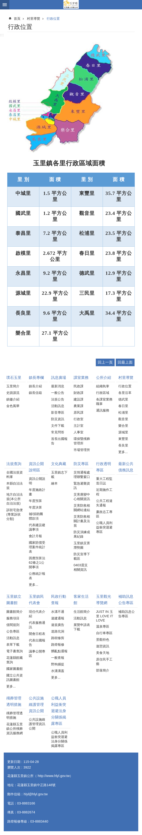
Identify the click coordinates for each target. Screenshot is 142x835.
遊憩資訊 (102, 646)
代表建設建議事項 (37, 527)
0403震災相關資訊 (81, 567)
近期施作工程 (104, 492)
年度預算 (35, 501)
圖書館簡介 (14, 612)
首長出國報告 (59, 441)
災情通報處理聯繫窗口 (82, 474)
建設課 (78, 399)
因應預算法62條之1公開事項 (37, 562)
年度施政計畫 (37, 492)
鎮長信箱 (35, 393)
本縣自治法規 (14, 486)
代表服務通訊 (37, 625)
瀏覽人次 (13, 767)
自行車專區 (104, 633)
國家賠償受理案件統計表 (37, 547)
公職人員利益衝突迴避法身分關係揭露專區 (58, 711)
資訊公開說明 (37, 481)
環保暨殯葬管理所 (82, 441)
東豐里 (123, 439)
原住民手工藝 (104, 661)
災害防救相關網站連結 (82, 508)
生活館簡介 (82, 612)
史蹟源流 (12, 393)
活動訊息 (57, 406)
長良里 (123, 445)
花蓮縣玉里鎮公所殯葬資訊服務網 (14, 728)
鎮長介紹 (35, 386)
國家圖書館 (14, 669)
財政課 (78, 393)
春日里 (123, 406)
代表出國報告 (37, 642)
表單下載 (12, 644)
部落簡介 (102, 670)
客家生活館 (81, 599)
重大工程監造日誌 (104, 481)
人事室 (78, 432)
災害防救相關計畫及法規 (82, 521)
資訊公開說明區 (36, 467)
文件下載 (57, 425)
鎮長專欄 (36, 378)
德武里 (123, 399)
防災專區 (81, 464)
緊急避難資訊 (82, 486)
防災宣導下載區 (82, 556)
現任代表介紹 (37, 614)
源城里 (123, 432)
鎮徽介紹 (12, 399)
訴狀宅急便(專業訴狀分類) (14, 514)
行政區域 (102, 393)
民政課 (78, 386)
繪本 (54, 483)
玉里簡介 (12, 386)
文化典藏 (58, 464)
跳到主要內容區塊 (2, 2)
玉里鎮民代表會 (36, 599)
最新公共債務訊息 (125, 467)
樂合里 (123, 425)
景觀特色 (102, 639)
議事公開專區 (37, 653)
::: (2, 35)
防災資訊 (57, 419)
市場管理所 (82, 450)
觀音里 (123, 419)
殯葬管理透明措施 (13, 701)
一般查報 (57, 658)
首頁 (17, 18)
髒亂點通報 (59, 651)
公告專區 (12, 631)
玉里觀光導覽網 (103, 599)
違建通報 (57, 618)
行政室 (78, 419)
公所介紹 (103, 378)
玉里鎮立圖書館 (13, 599)
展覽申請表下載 (82, 627)
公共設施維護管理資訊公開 (36, 704)
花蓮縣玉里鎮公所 (71, 4)
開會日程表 (37, 634)
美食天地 (102, 653)
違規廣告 (57, 625)
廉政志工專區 (104, 514)
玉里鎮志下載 (59, 474)
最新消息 (57, 386)
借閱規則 (12, 625)
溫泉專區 (102, 626)
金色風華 (12, 406)
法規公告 (57, 399)
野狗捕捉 (57, 664)
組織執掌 (102, 386)
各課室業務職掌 (104, 401)
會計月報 (35, 536)
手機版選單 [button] (4, 4)
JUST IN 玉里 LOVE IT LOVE (104, 616)
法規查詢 (13, 464)
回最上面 (125, 362)
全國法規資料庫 (14, 474)
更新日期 (13, 762)
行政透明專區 (103, 467)
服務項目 (12, 618)
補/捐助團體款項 (36, 516)
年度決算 (35, 507)
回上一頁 (105, 362)
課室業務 (81, 378)
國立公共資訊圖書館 (14, 677)
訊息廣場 (58, 378)
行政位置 (53, 18)
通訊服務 (102, 410)
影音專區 (57, 412)
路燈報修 (57, 644)
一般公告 (57, 393)
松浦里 (123, 412)
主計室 (78, 425)
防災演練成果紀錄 (82, 534)
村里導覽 (33, 18)
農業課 (78, 406)
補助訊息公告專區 (125, 599)
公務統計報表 (37, 576)
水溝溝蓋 (57, 671)
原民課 (78, 412)
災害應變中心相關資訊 (82, 497)
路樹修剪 (57, 638)
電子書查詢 (14, 651)
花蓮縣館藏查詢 (14, 660)
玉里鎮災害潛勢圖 (82, 545)
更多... (123, 452)
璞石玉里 (13, 378)
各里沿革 (124, 393)
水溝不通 (57, 612)
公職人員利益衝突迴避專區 (104, 527)
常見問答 (57, 432)
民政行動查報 (58, 599)
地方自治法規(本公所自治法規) (14, 499)
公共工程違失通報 (104, 503)
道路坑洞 (57, 631)
